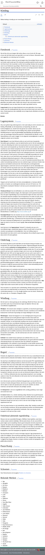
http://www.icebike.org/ (23, 211)
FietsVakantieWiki (13, 2)
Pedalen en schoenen (25, 473)
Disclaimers (26, 553)
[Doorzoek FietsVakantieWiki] (22, 6)
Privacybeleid (4, 553)
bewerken (15, 50)
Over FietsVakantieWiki (15, 553)
